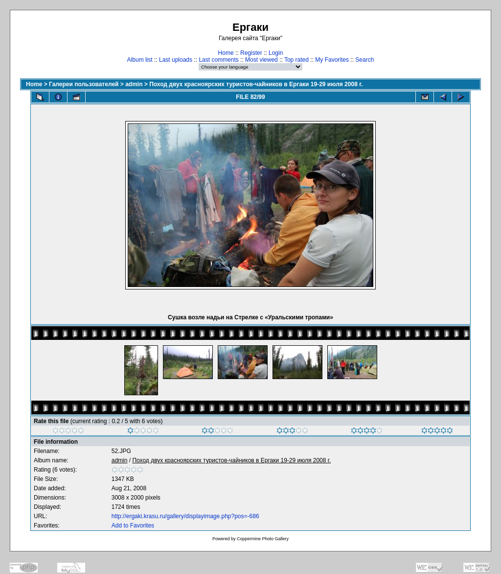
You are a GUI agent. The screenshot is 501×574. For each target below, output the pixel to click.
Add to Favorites (133, 525)
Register (251, 52)
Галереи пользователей (83, 84)
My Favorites (332, 59)
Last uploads (175, 59)
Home (226, 52)
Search (364, 59)
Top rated (296, 59)
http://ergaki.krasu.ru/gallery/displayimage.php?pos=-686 (185, 516)
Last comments (218, 59)
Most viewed (261, 59)
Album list (140, 59)
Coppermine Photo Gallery (263, 538)
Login (276, 52)
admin (133, 84)
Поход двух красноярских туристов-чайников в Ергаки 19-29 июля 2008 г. (256, 84)
